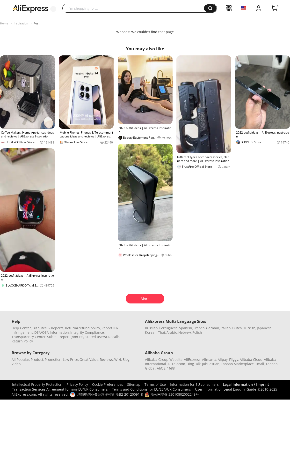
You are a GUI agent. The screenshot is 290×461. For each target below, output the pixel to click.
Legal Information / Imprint (246, 384)
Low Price (70, 359)
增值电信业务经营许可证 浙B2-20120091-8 (110, 394)
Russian (151, 328)
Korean (151, 332)
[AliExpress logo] (30, 8)
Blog (126, 359)
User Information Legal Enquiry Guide (225, 389)
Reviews (106, 359)
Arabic (172, 332)
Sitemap (133, 384)
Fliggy (233, 359)
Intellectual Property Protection (37, 384)
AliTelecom (176, 364)
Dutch (237, 328)
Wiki (117, 359)
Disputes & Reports (48, 328)
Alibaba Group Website (163, 359)
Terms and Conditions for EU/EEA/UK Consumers (151, 389)
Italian (226, 328)
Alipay (223, 359)
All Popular (20, 359)
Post (36, 23)
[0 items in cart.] (274, 8)
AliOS (161, 368)
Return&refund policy (82, 328)
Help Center (21, 328)
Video (16, 364)
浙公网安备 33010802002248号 (172, 394)
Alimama (209, 359)
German (212, 328)
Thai (161, 332)
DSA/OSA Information (51, 332)
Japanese (264, 328)
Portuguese (168, 328)
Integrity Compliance (87, 332)
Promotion (53, 359)
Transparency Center (29, 336)
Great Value (89, 359)
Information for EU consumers (194, 384)
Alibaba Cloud (251, 359)
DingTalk (194, 364)
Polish (197, 332)
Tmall (259, 364)
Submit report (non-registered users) (77, 336)
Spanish (185, 328)
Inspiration (21, 23)
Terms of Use (155, 384)
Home (4, 23)
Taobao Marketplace (237, 364)
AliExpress (192, 359)
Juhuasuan (210, 364)
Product (37, 359)
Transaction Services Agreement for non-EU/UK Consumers (60, 389)
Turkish (249, 328)
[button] (53, 9)
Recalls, (114, 336)
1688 (171, 368)
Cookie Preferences (107, 384)
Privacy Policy (77, 384)
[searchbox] (135, 8)
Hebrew (184, 332)
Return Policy (22, 341)
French (199, 328)
